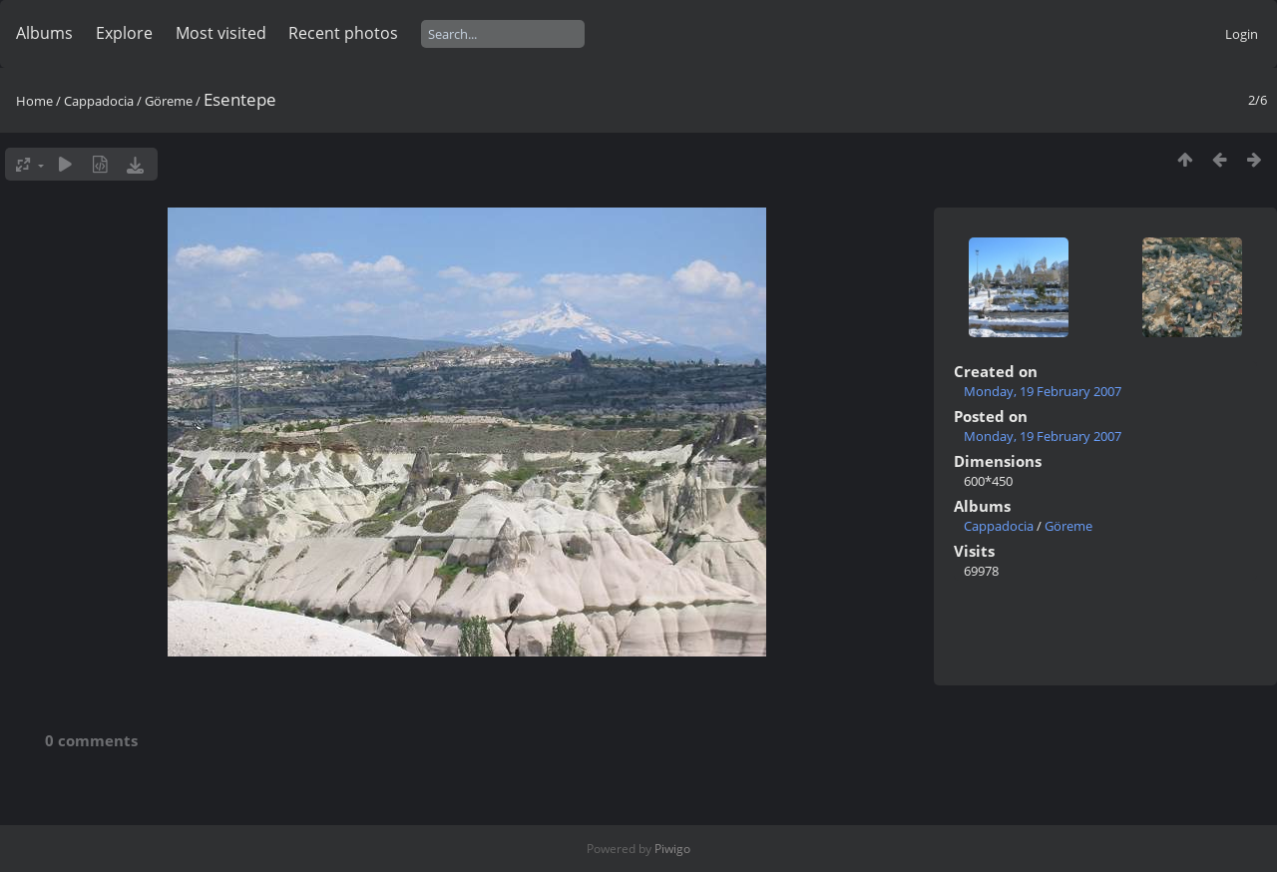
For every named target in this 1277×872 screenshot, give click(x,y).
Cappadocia (99, 101)
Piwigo (672, 848)
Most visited (221, 33)
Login (1241, 34)
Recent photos (343, 33)
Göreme (169, 101)
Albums (44, 33)
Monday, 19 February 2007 (1042, 391)
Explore (124, 33)
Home (34, 101)
